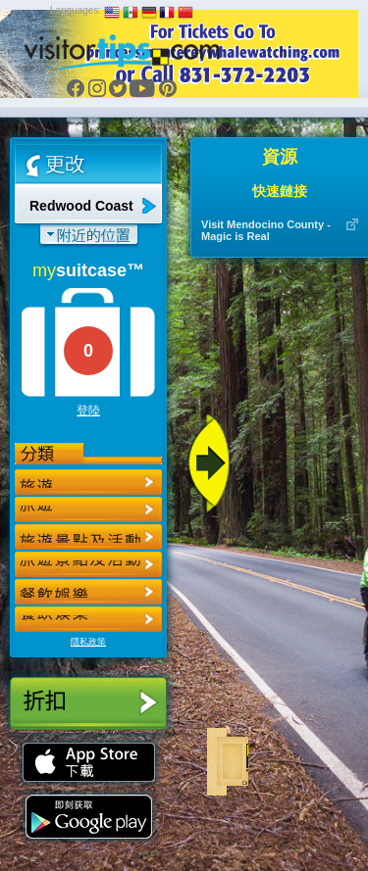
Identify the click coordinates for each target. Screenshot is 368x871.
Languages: (75, 10)
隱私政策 (88, 642)
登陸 (88, 410)
